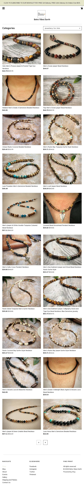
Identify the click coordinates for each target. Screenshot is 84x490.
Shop (4, 466)
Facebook (33, 466)
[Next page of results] (45, 442)
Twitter (32, 472)
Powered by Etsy (69, 472)
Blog (3, 469)
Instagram (33, 469)
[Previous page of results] (39, 442)
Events (4, 474)
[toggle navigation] (3, 8)
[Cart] (82, 8)
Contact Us (6, 482)
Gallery (4, 477)
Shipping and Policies (9, 480)
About (4, 472)
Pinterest (33, 474)
